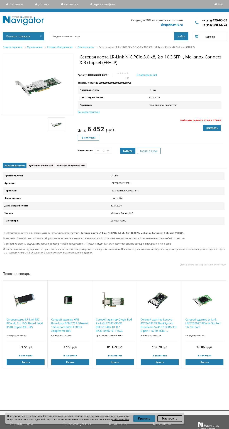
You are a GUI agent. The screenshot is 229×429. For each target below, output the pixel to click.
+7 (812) (214, 20)
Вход (220, 4)
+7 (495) (214, 25)
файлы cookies (39, 416)
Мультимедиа (34, 47)
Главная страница (12, 47)
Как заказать (71, 4)
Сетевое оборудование (60, 47)
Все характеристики (89, 112)
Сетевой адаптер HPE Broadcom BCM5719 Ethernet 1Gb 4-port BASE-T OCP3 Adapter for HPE (69, 325)
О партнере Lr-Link (147, 75)
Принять (144, 418)
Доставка (43, 4)
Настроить (169, 418)
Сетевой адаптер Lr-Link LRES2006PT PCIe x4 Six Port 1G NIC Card (203, 323)
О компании (16, 4)
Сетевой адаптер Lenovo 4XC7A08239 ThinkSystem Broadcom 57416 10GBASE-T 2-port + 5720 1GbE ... (159, 325)
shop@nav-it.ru (172, 25)
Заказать (212, 128)
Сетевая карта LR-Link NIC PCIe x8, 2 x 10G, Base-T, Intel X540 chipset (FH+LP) (24, 323)
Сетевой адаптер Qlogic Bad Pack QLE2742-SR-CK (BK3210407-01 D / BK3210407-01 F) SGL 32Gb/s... (114, 325)
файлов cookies (120, 419)
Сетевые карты (85, 47)
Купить (128, 150)
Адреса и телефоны (104, 4)
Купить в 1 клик (149, 150)
